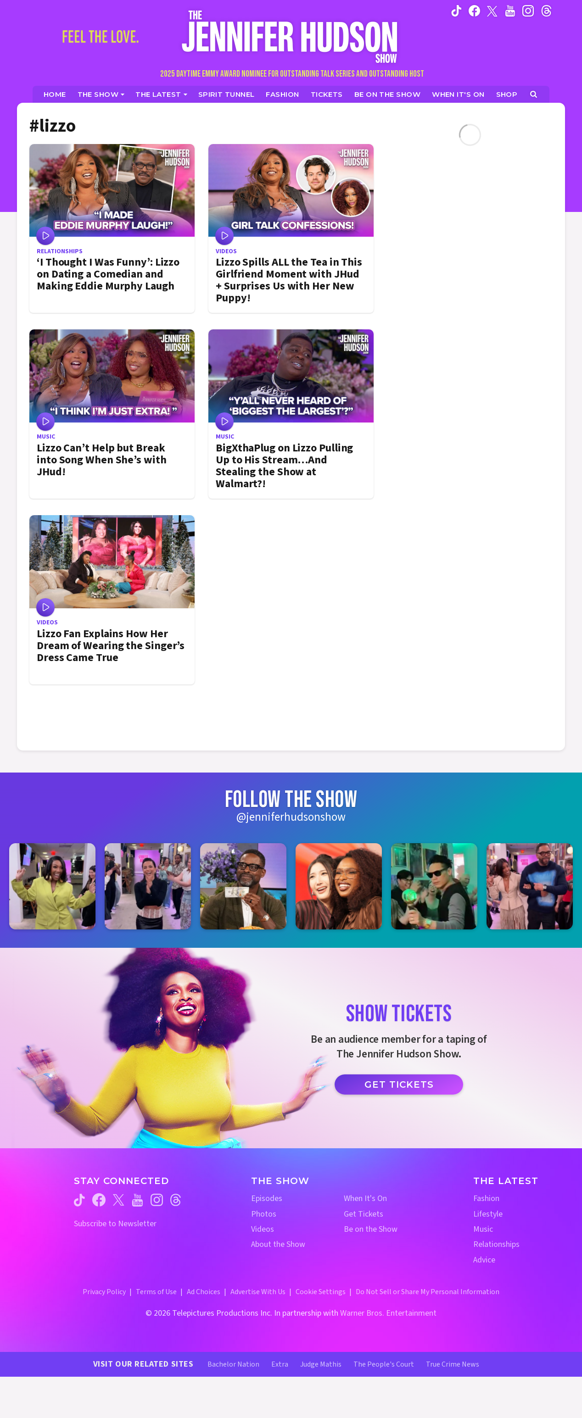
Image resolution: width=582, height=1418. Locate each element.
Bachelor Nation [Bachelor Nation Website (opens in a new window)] (233, 1364)
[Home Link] (291, 36)
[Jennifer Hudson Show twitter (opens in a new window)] (492, 10)
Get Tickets (399, 1084)
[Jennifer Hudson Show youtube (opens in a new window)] (510, 11)
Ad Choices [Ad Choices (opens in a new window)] (203, 1292)
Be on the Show (370, 1229)
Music (483, 1229)
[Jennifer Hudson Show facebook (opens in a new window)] (474, 11)
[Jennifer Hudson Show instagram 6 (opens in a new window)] (530, 886)
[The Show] (101, 94)
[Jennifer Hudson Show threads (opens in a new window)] (175, 1200)
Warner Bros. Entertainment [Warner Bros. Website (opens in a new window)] (388, 1313)
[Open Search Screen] (533, 94)
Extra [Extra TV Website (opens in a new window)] (279, 1364)
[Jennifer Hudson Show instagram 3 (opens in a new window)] (243, 886)
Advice (484, 1260)
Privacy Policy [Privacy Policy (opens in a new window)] (104, 1292)
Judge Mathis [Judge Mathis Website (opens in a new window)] (320, 1364)
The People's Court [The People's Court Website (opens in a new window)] (383, 1364)
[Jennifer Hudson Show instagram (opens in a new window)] (528, 11)
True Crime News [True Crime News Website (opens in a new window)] (452, 1364)
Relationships (496, 1244)
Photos (263, 1214)
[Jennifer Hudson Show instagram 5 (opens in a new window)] (434, 886)
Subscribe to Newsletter (115, 1223)
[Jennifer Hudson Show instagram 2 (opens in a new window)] (148, 886)
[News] (161, 94)
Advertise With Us (257, 1292)
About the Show (278, 1244)
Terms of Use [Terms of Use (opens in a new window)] (156, 1292)
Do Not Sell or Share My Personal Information (427, 1292)
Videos (262, 1229)
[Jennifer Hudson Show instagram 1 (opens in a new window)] (52, 886)
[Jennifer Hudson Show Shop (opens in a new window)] (507, 94)
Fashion (486, 1198)
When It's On (365, 1198)
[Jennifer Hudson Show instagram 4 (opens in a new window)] (339, 886)
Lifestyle (488, 1214)
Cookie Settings (321, 1292)
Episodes (266, 1198)
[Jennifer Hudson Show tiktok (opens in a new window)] (456, 11)
